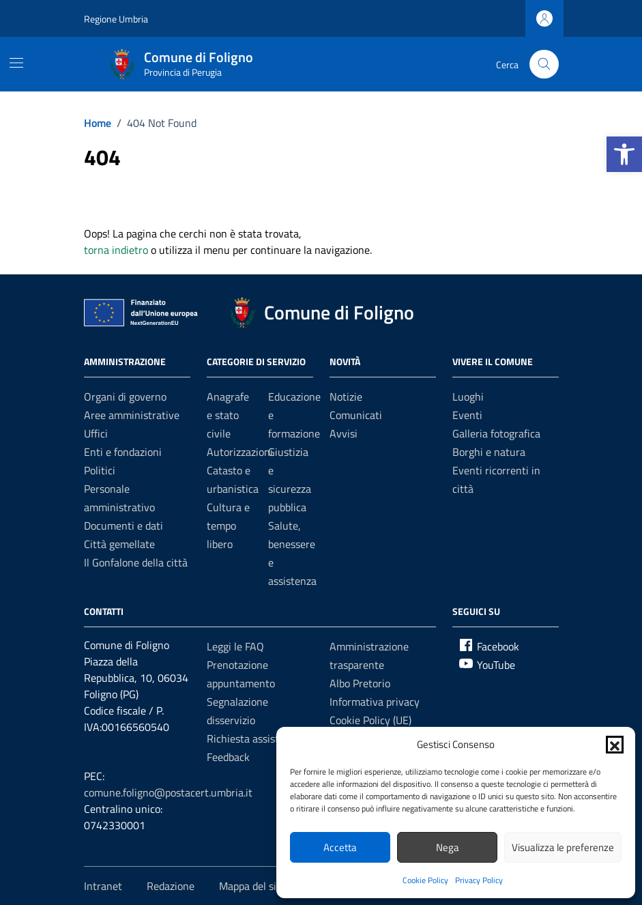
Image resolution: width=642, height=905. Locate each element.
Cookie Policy (425, 880)
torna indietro (116, 250)
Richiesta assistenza (254, 738)
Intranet (103, 886)
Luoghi (468, 396)
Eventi (467, 415)
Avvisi (344, 433)
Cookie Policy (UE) (370, 720)
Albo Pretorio (360, 683)
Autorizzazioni (240, 452)
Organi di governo (125, 396)
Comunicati (356, 415)
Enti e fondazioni (123, 452)
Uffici (96, 433)
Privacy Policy (479, 880)
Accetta (340, 847)
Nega (447, 847)
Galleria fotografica (496, 433)
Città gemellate (119, 544)
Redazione (170, 886)
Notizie (346, 396)
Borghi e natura (488, 452)
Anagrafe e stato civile (228, 415)
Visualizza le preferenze (563, 847)
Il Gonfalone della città (136, 562)
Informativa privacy (375, 701)
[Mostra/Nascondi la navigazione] (16, 63)
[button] (624, 154)
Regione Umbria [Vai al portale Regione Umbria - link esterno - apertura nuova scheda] (116, 19)
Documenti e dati (123, 525)
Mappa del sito (252, 886)
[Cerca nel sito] (544, 64)
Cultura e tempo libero (228, 525)
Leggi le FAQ (235, 646)
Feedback (228, 757)
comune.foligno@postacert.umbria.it (168, 792)
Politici (99, 470)
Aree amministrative (131, 415)
